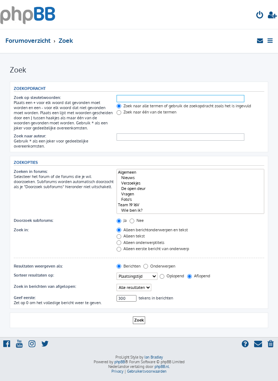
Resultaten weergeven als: (38, 266)
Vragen (190, 194)
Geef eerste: (24, 297)
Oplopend (172, 275)
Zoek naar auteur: (30, 135)
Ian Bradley (153, 357)
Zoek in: (21, 229)
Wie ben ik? (190, 210)
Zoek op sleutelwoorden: (37, 97)
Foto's (190, 199)
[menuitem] (260, 16)
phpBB (119, 362)
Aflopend (198, 275)
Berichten (128, 266)
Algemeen (190, 172)
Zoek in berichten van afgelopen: (45, 286)
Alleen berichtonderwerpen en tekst (152, 229)
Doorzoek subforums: (33, 220)
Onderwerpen (159, 266)
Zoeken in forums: (30, 171)
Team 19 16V (190, 205)
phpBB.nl (162, 366)
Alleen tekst (131, 236)
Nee (137, 220)
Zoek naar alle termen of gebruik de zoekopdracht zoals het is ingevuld (184, 105)
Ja (122, 220)
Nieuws (190, 178)
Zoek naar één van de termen (146, 112)
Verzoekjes (190, 183)
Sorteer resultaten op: (34, 275)
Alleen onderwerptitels (140, 242)
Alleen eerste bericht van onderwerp (153, 248)
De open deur (190, 188)
